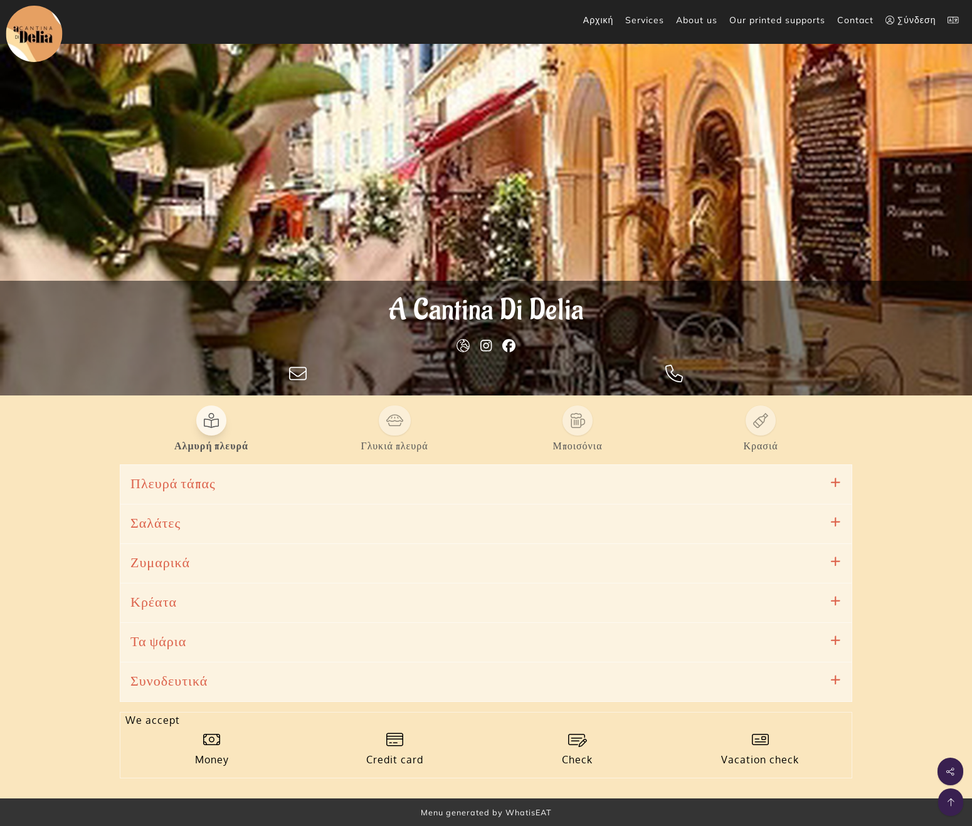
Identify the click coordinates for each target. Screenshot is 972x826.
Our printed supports (777, 20)
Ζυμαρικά (160, 563)
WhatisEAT (528, 812)
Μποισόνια (577, 446)
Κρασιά (760, 446)
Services (644, 20)
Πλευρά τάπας (173, 484)
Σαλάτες (155, 523)
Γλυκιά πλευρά (394, 446)
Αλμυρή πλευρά (211, 446)
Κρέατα (153, 602)
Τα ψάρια (158, 642)
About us (696, 20)
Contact (855, 20)
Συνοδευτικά (169, 681)
